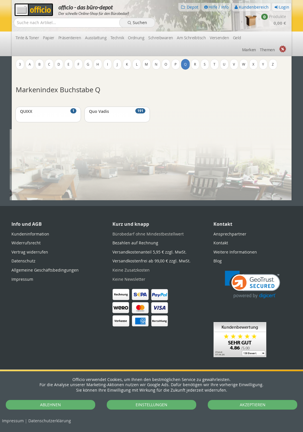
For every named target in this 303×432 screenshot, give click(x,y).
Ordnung (136, 37)
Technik (117, 37)
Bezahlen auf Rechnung (135, 243)
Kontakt (220, 243)
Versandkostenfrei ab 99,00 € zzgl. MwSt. (151, 261)
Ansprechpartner (229, 234)
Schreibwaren (160, 37)
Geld (237, 37)
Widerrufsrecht (26, 243)
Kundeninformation (30, 234)
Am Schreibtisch (191, 37)
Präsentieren (69, 37)
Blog (217, 261)
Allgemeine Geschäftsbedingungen (45, 270)
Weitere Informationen (235, 252)
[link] (252, 284)
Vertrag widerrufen (29, 252)
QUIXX (48, 111)
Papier (48, 37)
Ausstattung (95, 37)
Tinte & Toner (27, 37)
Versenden (219, 37)
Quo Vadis (117, 111)
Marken (249, 49)
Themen (267, 49)
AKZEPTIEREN (253, 404)
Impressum (13, 420)
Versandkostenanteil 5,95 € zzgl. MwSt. (149, 252)
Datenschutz (49, 420)
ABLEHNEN (50, 404)
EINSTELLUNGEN (151, 404)
